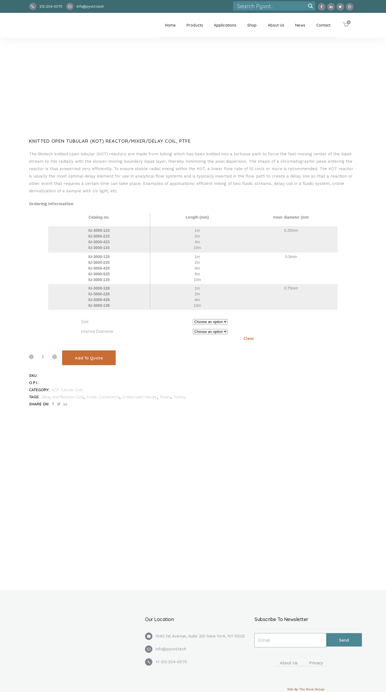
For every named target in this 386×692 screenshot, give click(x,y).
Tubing (179, 396)
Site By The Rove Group (305, 689)
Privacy (316, 662)
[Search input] (270, 6)
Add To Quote (89, 358)
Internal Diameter (97, 331)
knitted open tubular (140, 396)
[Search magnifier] (310, 6)
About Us (289, 662)
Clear (248, 338)
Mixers (165, 396)
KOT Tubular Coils (67, 389)
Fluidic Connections (103, 396)
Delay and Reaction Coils (63, 396)
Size (85, 321)
